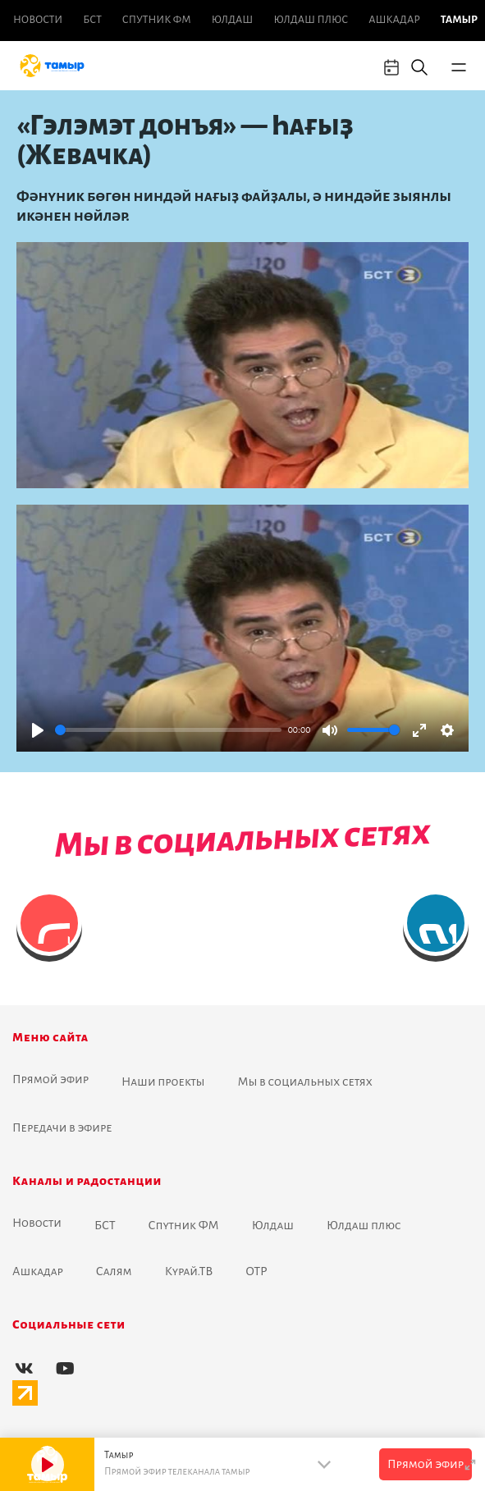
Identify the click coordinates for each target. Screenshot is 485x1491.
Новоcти (37, 19)
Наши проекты (163, 1081)
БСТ (92, 19)
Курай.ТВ (189, 1271)
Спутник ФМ (156, 19)
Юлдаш (233, 19)
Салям (114, 1271)
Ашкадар (393, 19)
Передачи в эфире (62, 1127)
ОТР (256, 1271)
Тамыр (459, 19)
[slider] (168, 730)
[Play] (38, 730)
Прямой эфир (50, 1079)
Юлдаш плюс (310, 19)
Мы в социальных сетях (305, 1081)
